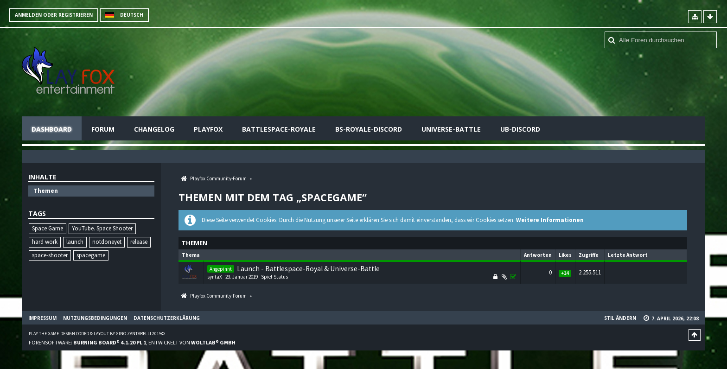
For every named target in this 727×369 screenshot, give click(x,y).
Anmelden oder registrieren (54, 15)
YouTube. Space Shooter (102, 228)
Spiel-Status (274, 277)
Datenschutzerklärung (167, 318)
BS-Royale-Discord (368, 129)
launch (74, 242)
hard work (44, 242)
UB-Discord (520, 129)
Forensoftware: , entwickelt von (132, 342)
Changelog (154, 129)
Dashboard (52, 129)
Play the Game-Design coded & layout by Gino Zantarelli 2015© (97, 334)
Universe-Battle (451, 129)
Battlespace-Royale (279, 129)
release (138, 242)
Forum (103, 129)
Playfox (208, 129)
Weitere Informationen (550, 220)
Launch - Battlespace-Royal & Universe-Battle (308, 268)
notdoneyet (106, 242)
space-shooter (50, 255)
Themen (45, 191)
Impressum (42, 318)
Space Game (47, 228)
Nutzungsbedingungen (95, 318)
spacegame (91, 255)
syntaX (214, 277)
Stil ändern (620, 318)
